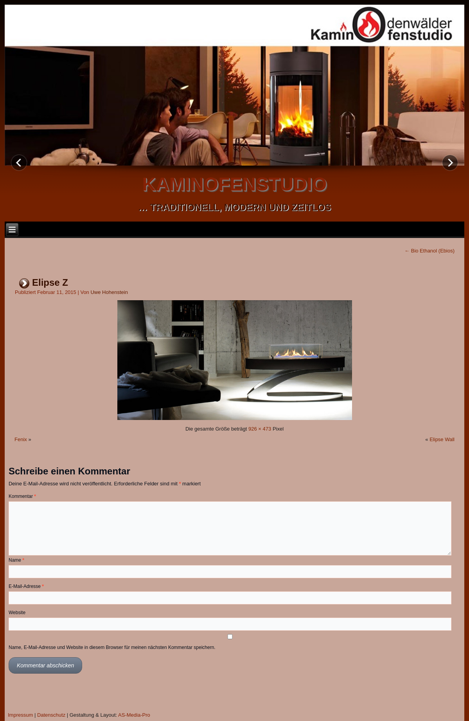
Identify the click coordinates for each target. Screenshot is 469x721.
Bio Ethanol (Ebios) (429, 251)
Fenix (20, 439)
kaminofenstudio (234, 184)
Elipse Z (50, 282)
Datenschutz (51, 715)
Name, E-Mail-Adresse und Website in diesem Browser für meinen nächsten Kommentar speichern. (112, 647)
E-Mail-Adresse (26, 586)
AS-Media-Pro (134, 715)
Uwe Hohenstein (109, 292)
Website (17, 612)
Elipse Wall (442, 439)
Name (16, 560)
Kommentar (22, 496)
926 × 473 (259, 429)
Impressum (20, 715)
